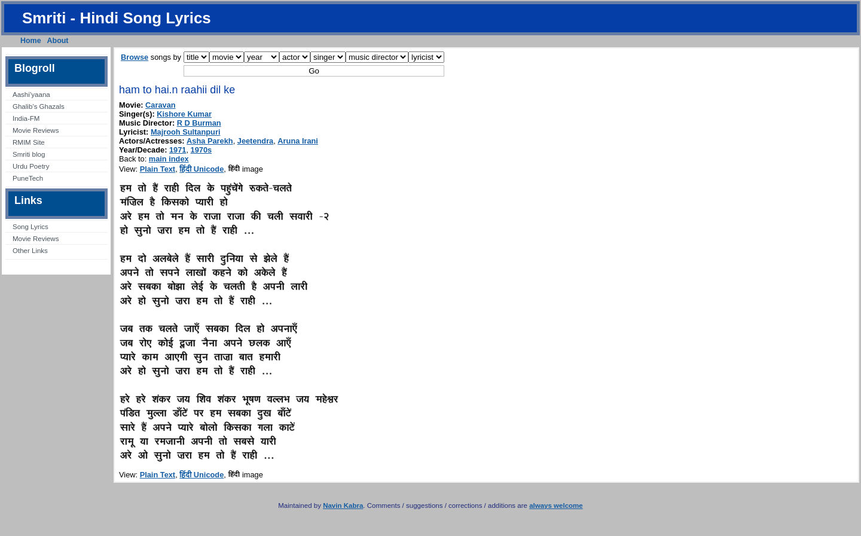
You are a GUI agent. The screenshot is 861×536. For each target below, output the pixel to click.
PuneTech (28, 178)
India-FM (26, 118)
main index (169, 158)
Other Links (30, 250)
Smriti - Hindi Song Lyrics (116, 18)
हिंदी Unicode (201, 169)
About (58, 40)
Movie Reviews (36, 130)
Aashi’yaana (31, 94)
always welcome (556, 505)
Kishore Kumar (184, 113)
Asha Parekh (210, 140)
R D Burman (199, 122)
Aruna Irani (297, 140)
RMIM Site (29, 142)
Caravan (160, 104)
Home (30, 40)
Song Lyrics (30, 226)
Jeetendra (255, 140)
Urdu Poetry (31, 166)
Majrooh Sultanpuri (186, 131)
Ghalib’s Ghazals (39, 106)
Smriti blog (29, 154)
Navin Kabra (343, 505)
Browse (134, 57)
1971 (177, 149)
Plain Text (158, 169)
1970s (201, 149)
